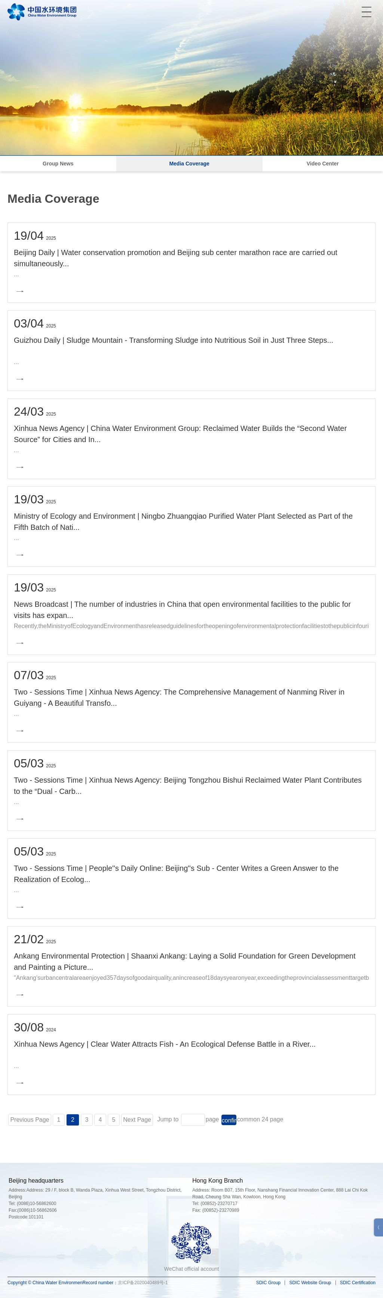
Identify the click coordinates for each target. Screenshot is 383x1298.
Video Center (323, 164)
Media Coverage (189, 164)
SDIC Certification (358, 1282)
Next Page (137, 1120)
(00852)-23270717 (219, 1203)
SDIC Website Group (310, 1282)
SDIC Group (268, 1282)
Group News (58, 164)
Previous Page (30, 1120)
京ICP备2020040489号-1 (143, 1282)
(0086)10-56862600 (36, 1203)
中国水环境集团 (41, 11)
